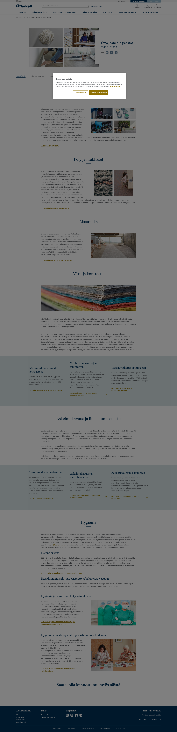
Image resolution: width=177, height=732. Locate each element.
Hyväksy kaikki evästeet (99, 92)
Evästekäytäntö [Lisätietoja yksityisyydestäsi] (115, 86)
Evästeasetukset (80, 92)
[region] (89, 86)
